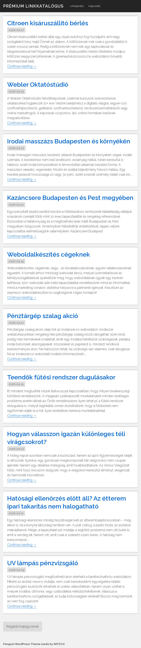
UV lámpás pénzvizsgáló (42, 563)
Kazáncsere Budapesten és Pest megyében (70, 197)
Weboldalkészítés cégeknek (48, 254)
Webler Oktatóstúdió (37, 84)
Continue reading (21, 66)
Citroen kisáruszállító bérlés (47, 23)
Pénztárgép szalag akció (42, 315)
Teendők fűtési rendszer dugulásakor (61, 377)
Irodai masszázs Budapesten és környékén (68, 141)
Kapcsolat (94, 6)
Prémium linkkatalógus (33, 6)
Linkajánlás (77, 6)
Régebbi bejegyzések (22, 626)
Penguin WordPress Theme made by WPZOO (34, 644)
